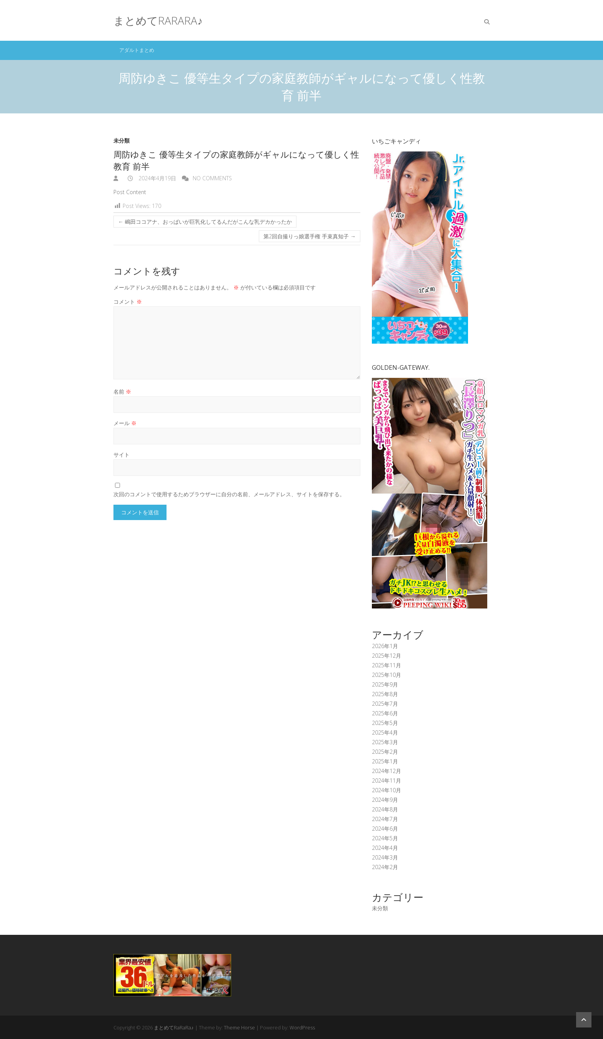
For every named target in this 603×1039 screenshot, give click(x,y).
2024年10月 (386, 790)
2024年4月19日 (156, 178)
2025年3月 (385, 742)
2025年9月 (385, 684)
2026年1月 (385, 646)
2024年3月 (385, 857)
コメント (127, 301)
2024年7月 (385, 819)
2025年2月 (385, 751)
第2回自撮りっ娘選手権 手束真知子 (309, 236)
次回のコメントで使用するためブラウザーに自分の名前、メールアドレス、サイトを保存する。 (229, 494)
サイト (121, 454)
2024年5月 (385, 838)
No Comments (212, 178)
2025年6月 (385, 713)
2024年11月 (386, 780)
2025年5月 (385, 722)
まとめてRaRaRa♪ (158, 20)
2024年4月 (385, 847)
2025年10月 (386, 674)
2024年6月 (385, 828)
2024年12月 (386, 771)
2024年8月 (385, 809)
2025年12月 (386, 655)
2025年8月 (385, 694)
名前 (122, 391)
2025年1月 (385, 761)
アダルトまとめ (136, 50)
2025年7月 (385, 703)
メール (125, 423)
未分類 (121, 140)
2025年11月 (386, 665)
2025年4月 (385, 732)
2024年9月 (385, 799)
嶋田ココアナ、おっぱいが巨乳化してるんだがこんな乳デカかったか (205, 221)
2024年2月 (385, 867)
